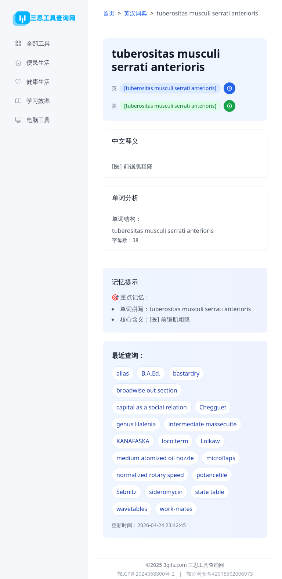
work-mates (176, 509)
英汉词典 (135, 13)
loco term (175, 441)
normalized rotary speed (150, 475)
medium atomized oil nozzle (155, 458)
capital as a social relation (151, 407)
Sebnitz (126, 492)
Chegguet (212, 407)
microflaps (220, 458)
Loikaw (210, 441)
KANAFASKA (132, 441)
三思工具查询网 (206, 564)
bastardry (186, 373)
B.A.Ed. (150, 373)
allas (122, 373)
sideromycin (165, 492)
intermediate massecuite (202, 424)
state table (209, 492)
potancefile (211, 475)
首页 (109, 13)
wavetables (131, 509)
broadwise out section (146, 390)
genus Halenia (136, 424)
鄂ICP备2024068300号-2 (146, 573)
